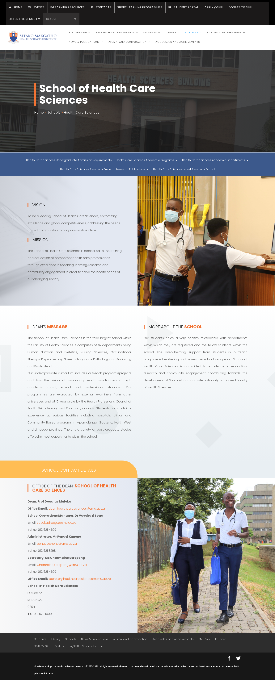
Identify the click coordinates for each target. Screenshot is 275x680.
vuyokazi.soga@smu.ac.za (56, 522)
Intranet (220, 639)
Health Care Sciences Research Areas (85, 169)
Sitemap (123, 666)
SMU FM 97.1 (41, 646)
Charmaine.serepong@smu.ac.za (62, 565)
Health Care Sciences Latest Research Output (184, 169)
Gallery (59, 646)
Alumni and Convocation (127, 42)
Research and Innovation (115, 32)
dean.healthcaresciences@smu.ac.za (77, 508)
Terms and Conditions (142, 666)
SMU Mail (204, 639)
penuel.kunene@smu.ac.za (57, 543)
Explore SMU (78, 32)
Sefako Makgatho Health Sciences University (61, 666)
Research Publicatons (130, 169)
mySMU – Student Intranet (86, 646)
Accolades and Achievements (177, 42)
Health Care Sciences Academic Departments (213, 160)
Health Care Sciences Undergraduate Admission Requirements (69, 160)
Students (150, 32)
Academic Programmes (224, 32)
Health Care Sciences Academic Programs (145, 160)
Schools (191, 32)
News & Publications (84, 42)
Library (171, 32)
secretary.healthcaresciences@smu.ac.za (80, 579)
